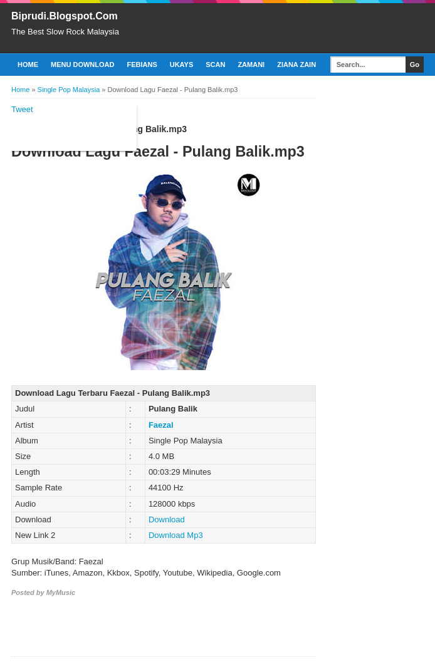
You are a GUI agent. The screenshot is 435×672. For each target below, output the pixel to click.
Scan (215, 64)
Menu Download (82, 64)
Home (28, 64)
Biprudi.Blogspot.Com (64, 16)
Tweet (22, 109)
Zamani (251, 64)
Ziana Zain (296, 64)
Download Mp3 (176, 535)
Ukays (182, 64)
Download (167, 519)
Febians (142, 64)
